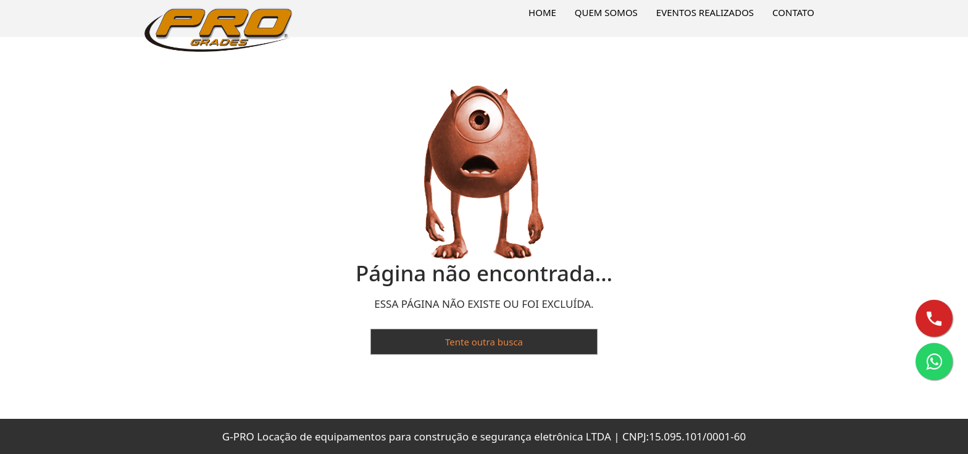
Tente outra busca (484, 342)
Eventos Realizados (705, 12)
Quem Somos (606, 12)
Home (542, 12)
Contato (793, 12)
